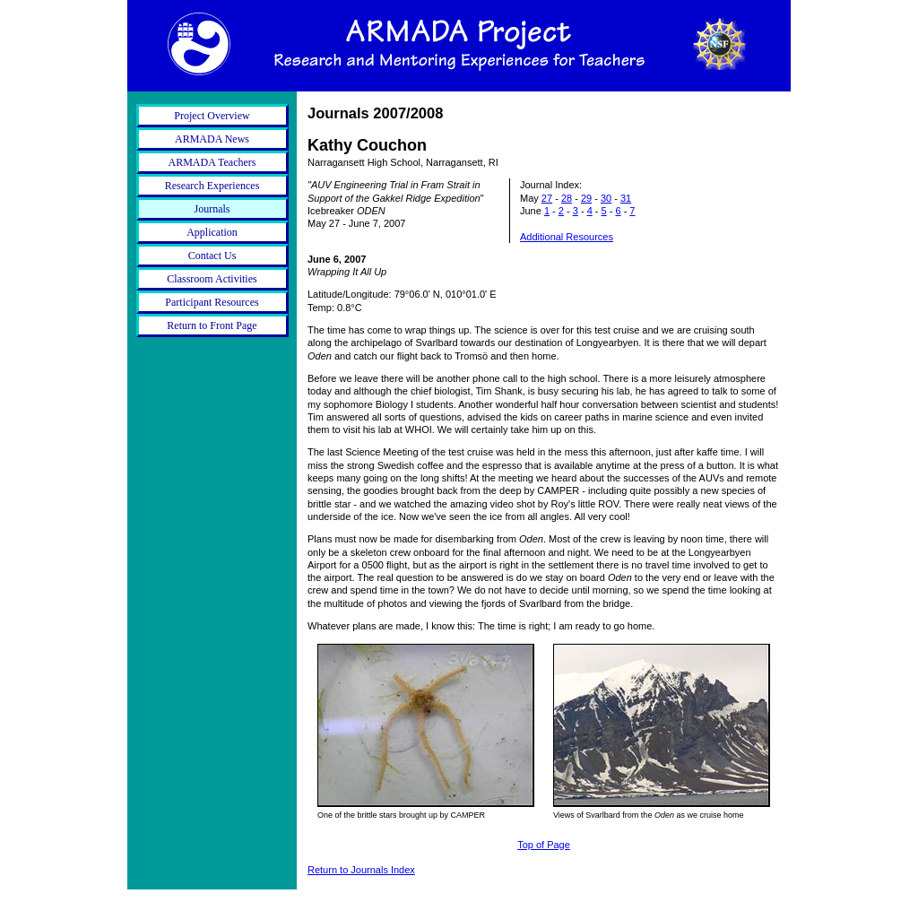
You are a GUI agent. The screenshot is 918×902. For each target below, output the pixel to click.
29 (586, 198)
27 (546, 198)
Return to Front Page (211, 325)
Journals (212, 209)
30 (606, 198)
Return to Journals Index (361, 869)
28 (566, 198)
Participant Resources (211, 302)
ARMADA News (212, 139)
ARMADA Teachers (212, 162)
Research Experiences (212, 185)
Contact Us (212, 255)
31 (625, 198)
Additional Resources (566, 236)
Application (212, 232)
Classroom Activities (211, 279)
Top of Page (543, 844)
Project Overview (211, 115)
